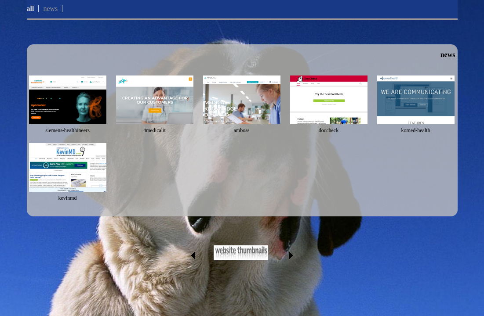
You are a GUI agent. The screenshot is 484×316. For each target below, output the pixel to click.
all (30, 8)
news (50, 8)
